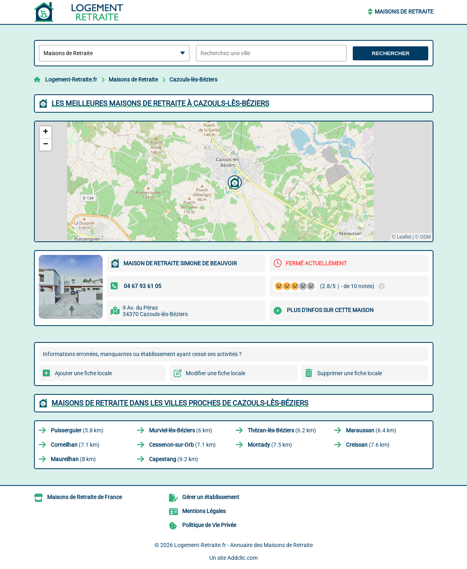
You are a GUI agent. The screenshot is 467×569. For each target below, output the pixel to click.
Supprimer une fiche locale (349, 373)
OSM (425, 237)
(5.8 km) (77, 430)
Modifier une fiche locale (215, 373)
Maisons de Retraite (404, 11)
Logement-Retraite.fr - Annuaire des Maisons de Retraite (243, 545)
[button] (234, 181)
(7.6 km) (367, 445)
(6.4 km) (371, 430)
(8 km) (73, 459)
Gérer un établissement (210, 497)
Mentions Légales (204, 511)
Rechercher (390, 53)
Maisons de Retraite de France (84, 497)
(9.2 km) (173, 459)
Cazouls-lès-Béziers (193, 79)
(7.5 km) (270, 445)
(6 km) (180, 430)
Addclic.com (242, 558)
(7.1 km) (75, 445)
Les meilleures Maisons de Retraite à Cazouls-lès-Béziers (160, 103)
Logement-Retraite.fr (71, 79)
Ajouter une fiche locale (83, 373)
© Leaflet (401, 237)
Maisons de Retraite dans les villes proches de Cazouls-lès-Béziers (180, 403)
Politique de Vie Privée (209, 525)
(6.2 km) (282, 430)
